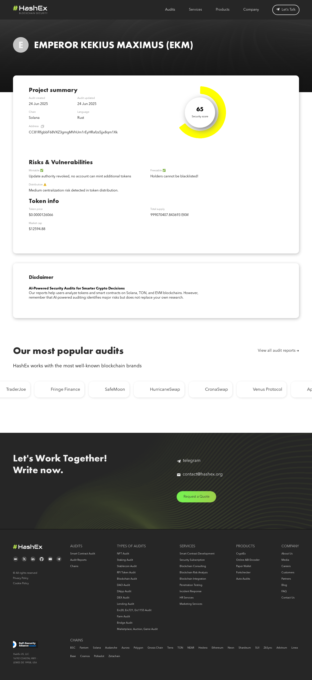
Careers (286, 566)
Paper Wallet (243, 566)
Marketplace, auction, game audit (137, 629)
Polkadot (99, 656)
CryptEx (241, 553)
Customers (287, 572)
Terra (170, 648)
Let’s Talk (286, 9)
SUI (257, 648)
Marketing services (191, 604)
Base (73, 656)
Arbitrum (281, 648)
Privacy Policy (20, 578)
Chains (74, 566)
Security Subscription (192, 560)
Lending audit (125, 604)
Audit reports (78, 560)
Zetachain (114, 656)
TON (180, 648)
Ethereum (217, 648)
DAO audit (123, 585)
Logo (30, 9)
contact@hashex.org (200, 474)
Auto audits (243, 579)
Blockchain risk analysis (194, 572)
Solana (97, 648)
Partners (286, 579)
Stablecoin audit (127, 566)
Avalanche (111, 648)
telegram (189, 461)
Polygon (138, 648)
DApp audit (124, 591)
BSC (72, 648)
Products (222, 9)
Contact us (287, 598)
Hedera (202, 648)
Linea (294, 648)
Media (285, 560)
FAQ (284, 591)
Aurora (125, 648)
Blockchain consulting (193, 566)
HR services (186, 598)
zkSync (268, 648)
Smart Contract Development (197, 553)
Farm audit (123, 616)
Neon (231, 648)
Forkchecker (243, 572)
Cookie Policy (21, 583)
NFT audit (123, 553)
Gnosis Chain (155, 648)
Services (195, 9)
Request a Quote (197, 497)
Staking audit (125, 560)
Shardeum (245, 648)
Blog (284, 585)
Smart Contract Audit (82, 553)
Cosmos (85, 656)
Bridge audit (124, 623)
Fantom (84, 648)
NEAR (190, 648)
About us (286, 553)
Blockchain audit (127, 579)
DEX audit (123, 598)
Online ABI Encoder (248, 560)
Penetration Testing (191, 585)
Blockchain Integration (193, 579)
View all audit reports (277, 351)
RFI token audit (126, 572)
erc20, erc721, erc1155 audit (134, 610)
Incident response (191, 591)
